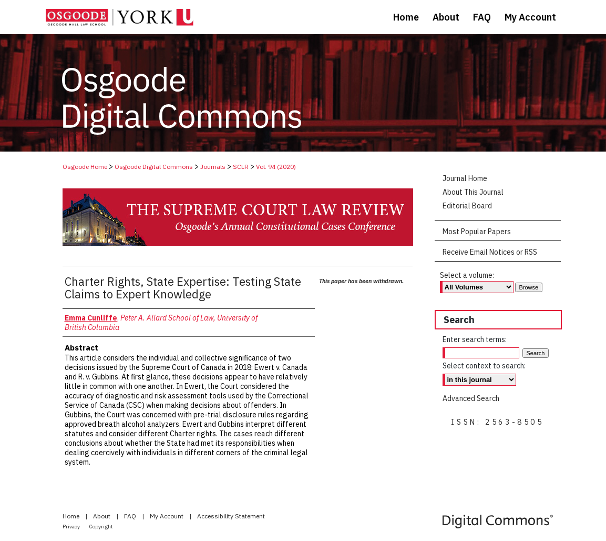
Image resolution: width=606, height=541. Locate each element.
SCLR (241, 167)
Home (72, 516)
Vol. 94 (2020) (276, 167)
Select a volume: (467, 275)
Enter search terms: (475, 339)
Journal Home (465, 178)
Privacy (72, 526)
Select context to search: (484, 365)
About (102, 516)
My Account (167, 516)
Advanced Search (471, 398)
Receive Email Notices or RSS (490, 252)
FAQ (131, 516)
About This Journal (473, 192)
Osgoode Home (85, 167)
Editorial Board (467, 206)
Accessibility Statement (231, 516)
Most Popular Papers (477, 231)
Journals (212, 167)
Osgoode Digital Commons (154, 167)
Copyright (101, 526)
